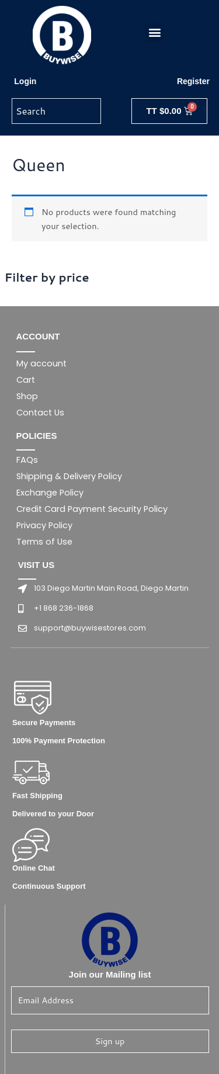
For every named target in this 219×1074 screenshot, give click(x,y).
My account (41, 363)
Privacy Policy (44, 525)
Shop (27, 396)
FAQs (27, 460)
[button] (154, 32)
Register (193, 81)
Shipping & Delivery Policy (69, 476)
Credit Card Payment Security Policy (92, 509)
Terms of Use (44, 542)
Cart (25, 380)
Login (25, 81)
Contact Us (40, 412)
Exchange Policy (50, 492)
